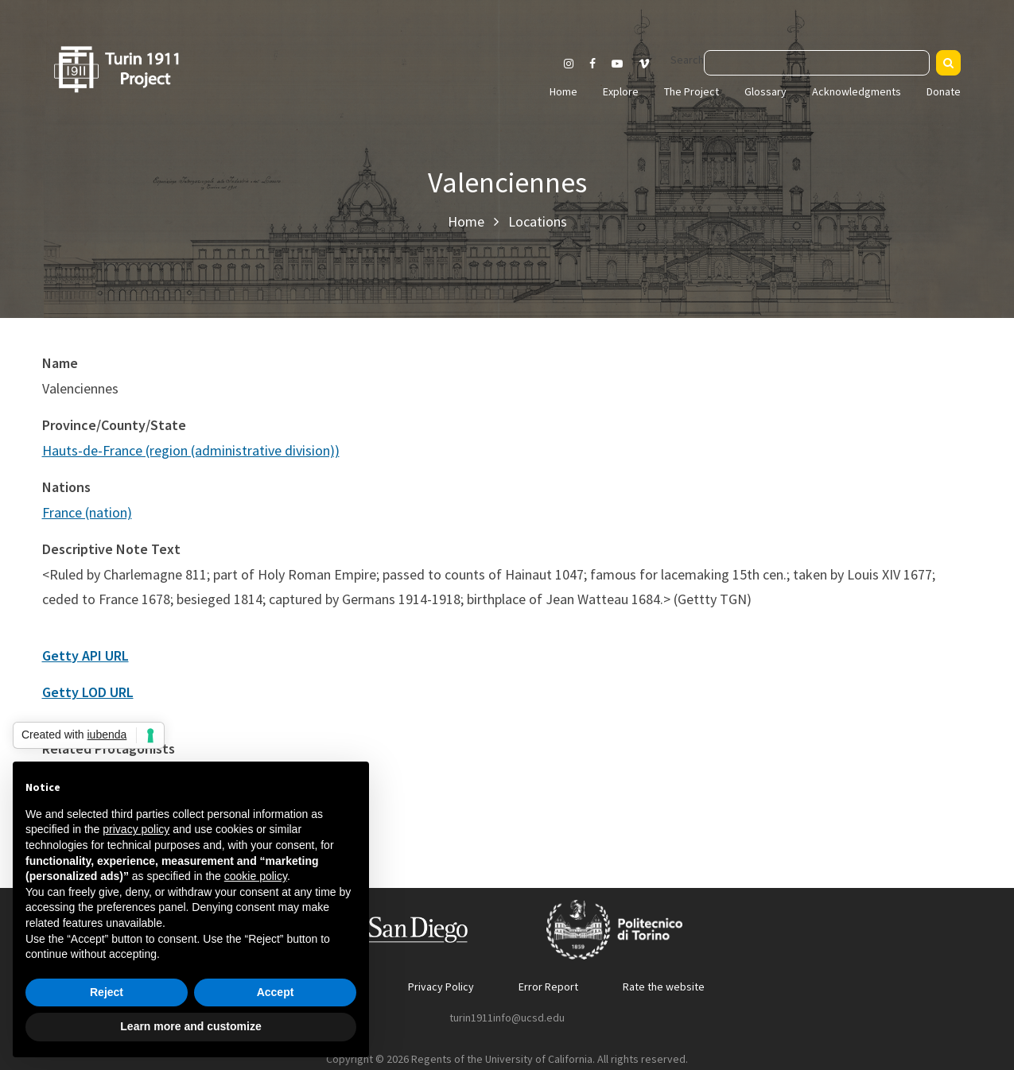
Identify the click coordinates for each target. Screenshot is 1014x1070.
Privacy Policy (441, 986)
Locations (537, 221)
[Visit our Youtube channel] (617, 63)
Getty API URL (85, 655)
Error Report (548, 986)
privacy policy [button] (136, 829)
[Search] (948, 63)
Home (563, 91)
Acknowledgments (856, 91)
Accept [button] (275, 992)
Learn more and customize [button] (190, 1026)
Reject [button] (106, 992)
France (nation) (87, 512)
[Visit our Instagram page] (568, 63)
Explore (621, 91)
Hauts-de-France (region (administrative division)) (191, 450)
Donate (944, 91)
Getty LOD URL (88, 692)
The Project (691, 91)
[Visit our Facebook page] (592, 63)
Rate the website (664, 986)
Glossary (765, 91)
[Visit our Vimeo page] (650, 63)
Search (687, 59)
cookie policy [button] (255, 876)
